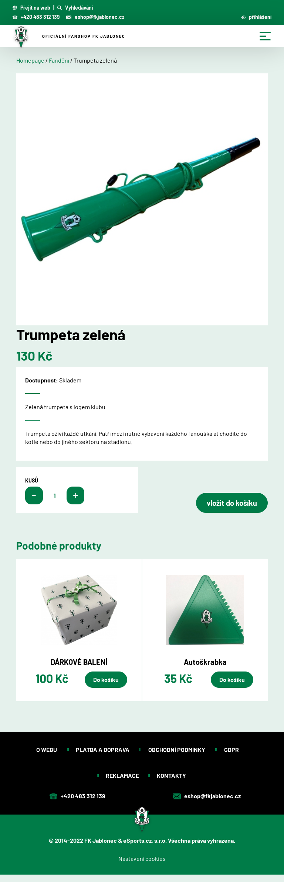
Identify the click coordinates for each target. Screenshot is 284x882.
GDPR (231, 749)
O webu (47, 749)
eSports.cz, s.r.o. (145, 840)
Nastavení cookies (142, 858)
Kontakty (172, 775)
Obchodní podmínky (177, 749)
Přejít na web (31, 8)
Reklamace (122, 775)
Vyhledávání (75, 8)
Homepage (30, 60)
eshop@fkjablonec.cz (95, 17)
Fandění (59, 60)
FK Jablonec (100, 840)
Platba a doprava (103, 749)
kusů (31, 480)
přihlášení (256, 17)
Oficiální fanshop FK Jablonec (83, 36)
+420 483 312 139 (36, 17)
